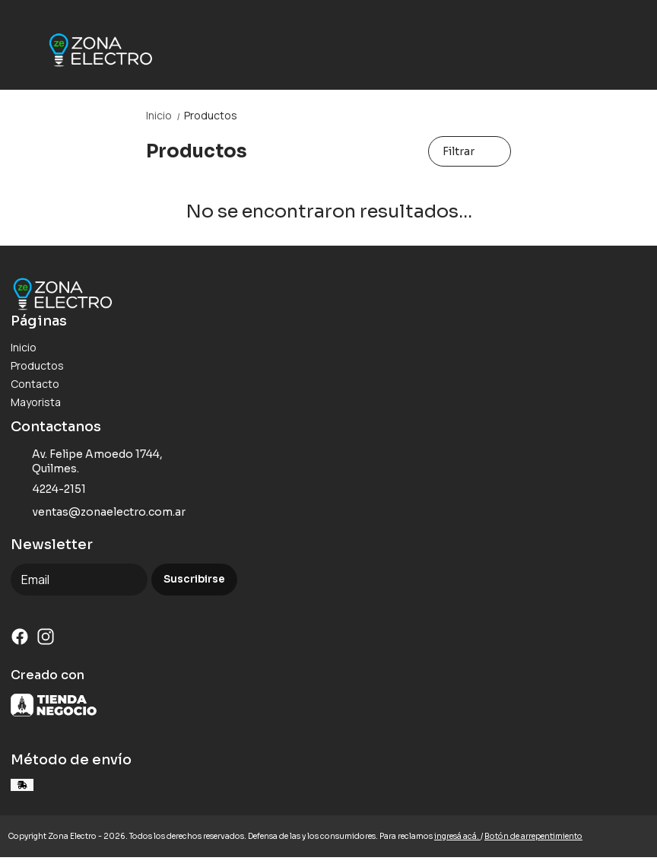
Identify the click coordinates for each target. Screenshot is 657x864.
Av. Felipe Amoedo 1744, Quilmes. (87, 461)
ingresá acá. (457, 836)
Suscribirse (194, 579)
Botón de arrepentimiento (533, 836)
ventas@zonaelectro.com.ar (98, 512)
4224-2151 (48, 490)
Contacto (35, 383)
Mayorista (36, 402)
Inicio (165, 115)
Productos (210, 115)
